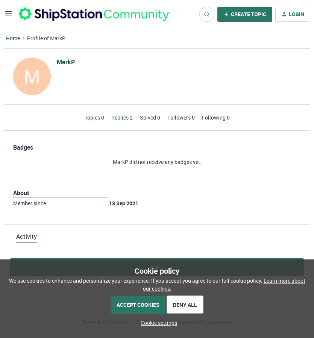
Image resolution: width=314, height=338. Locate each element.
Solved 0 (150, 117)
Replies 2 (122, 117)
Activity (26, 236)
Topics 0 (95, 117)
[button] (8, 15)
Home (13, 38)
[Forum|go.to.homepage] (94, 14)
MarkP (66, 62)
